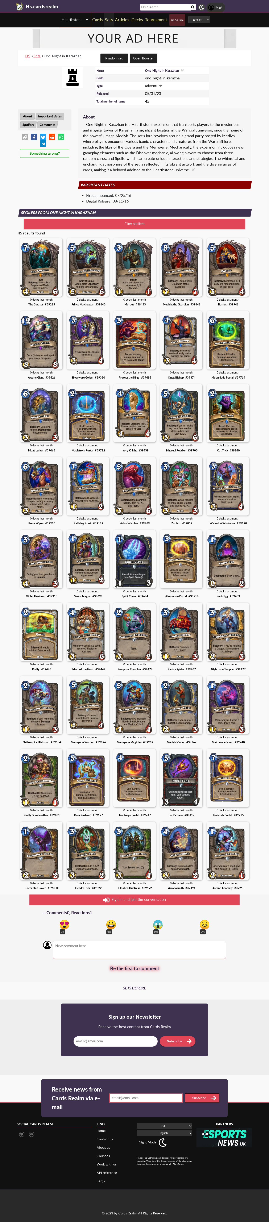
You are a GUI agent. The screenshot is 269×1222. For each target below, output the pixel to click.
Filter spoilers (134, 224)
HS (27, 56)
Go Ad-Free (177, 19)
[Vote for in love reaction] (64, 924)
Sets (37, 56)
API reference (107, 1173)
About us (103, 1147)
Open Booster (143, 58)
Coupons (103, 1156)
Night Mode (147, 1142)
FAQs (101, 1181)
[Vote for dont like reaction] (204, 924)
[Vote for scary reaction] (158, 924)
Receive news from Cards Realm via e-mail (77, 1098)
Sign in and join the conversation (134, 900)
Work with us (107, 1164)
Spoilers (28, 124)
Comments (47, 124)
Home (101, 1131)
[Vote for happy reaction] (111, 924)
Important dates (50, 116)
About (27, 116)
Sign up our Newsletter (134, 1017)
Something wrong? (44, 153)
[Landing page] (20, 6)
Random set (114, 58)
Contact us (105, 1139)
